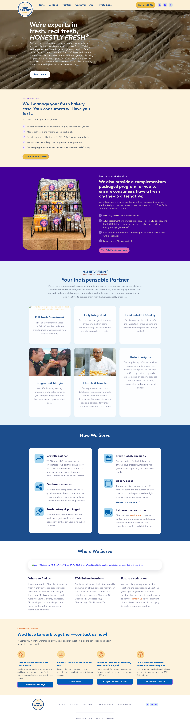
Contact (53, 4)
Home (41, 4)
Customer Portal (84, 4)
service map (136, 515)
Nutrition (66, 4)
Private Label (104, 4)
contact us (137, 601)
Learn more (40, 74)
